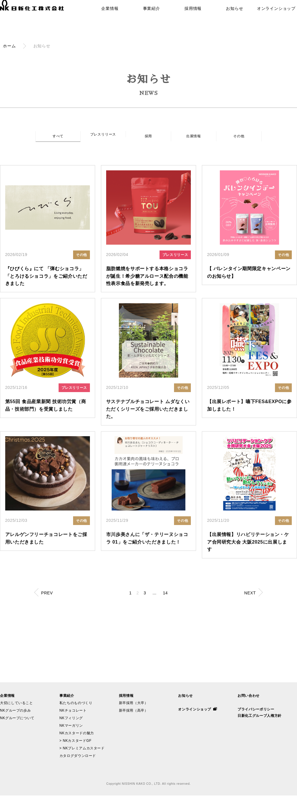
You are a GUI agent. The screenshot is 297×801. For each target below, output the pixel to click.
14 (170, 598)
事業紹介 (151, 17)
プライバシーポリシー (256, 715)
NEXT (247, 599)
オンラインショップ (273, 17)
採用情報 (192, 17)
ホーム (9, 46)
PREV (50, 599)
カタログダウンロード (78, 761)
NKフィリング (71, 723)
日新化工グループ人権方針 (260, 721)
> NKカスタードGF (75, 746)
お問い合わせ (249, 701)
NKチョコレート (73, 716)
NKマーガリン (71, 731)
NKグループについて (17, 723)
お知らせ (233, 17)
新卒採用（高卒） (133, 716)
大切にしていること (16, 708)
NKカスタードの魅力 (77, 738)
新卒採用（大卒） (133, 708)
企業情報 (110, 17)
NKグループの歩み (15, 716)
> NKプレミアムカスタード (82, 753)
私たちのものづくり (76, 708)
